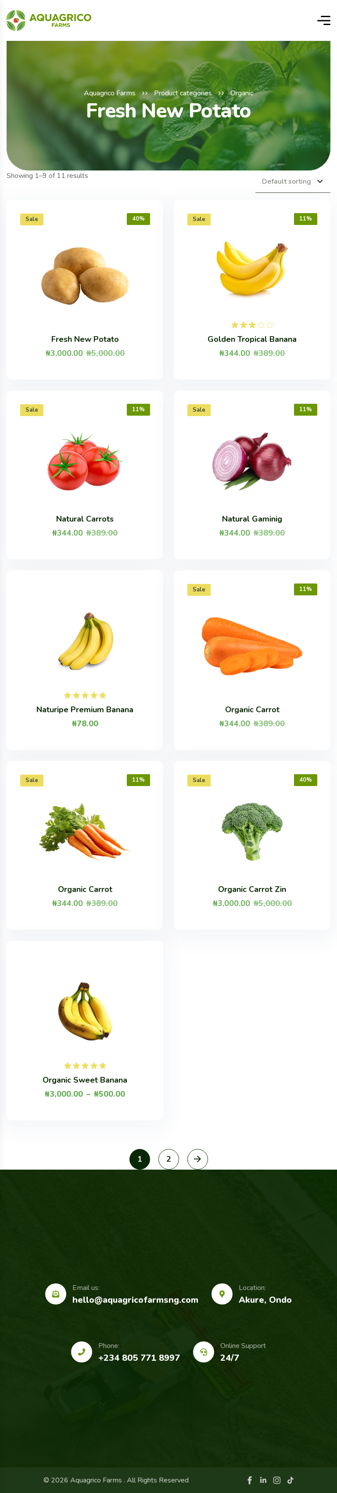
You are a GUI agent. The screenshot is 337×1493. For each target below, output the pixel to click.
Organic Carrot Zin (252, 889)
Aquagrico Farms (110, 93)
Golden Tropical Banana (252, 339)
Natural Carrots (85, 519)
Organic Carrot (252, 709)
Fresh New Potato (85, 339)
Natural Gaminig (252, 519)
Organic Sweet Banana (85, 1080)
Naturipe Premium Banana (84, 709)
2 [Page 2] (168, 1159)
